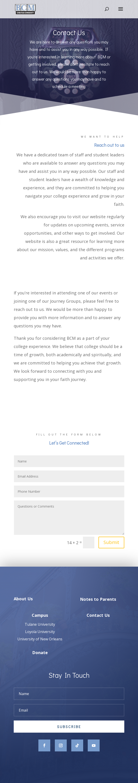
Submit (111, 542)
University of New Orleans (39, 646)
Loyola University (40, 638)
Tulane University (40, 631)
